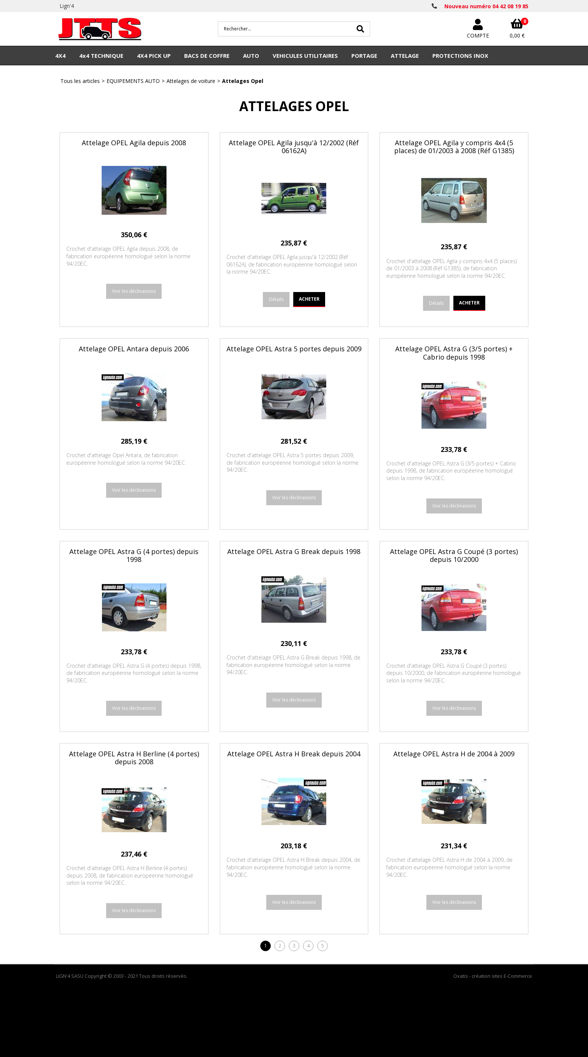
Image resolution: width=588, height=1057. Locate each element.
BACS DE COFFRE (207, 55)
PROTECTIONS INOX (460, 55)
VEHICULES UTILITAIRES (305, 55)
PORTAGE (364, 55)
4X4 (60, 55)
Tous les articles (80, 80)
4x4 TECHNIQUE (101, 55)
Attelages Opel (242, 80)
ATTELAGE (405, 55)
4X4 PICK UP (154, 55)
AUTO (251, 55)
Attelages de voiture (190, 80)
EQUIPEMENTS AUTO (133, 80)
